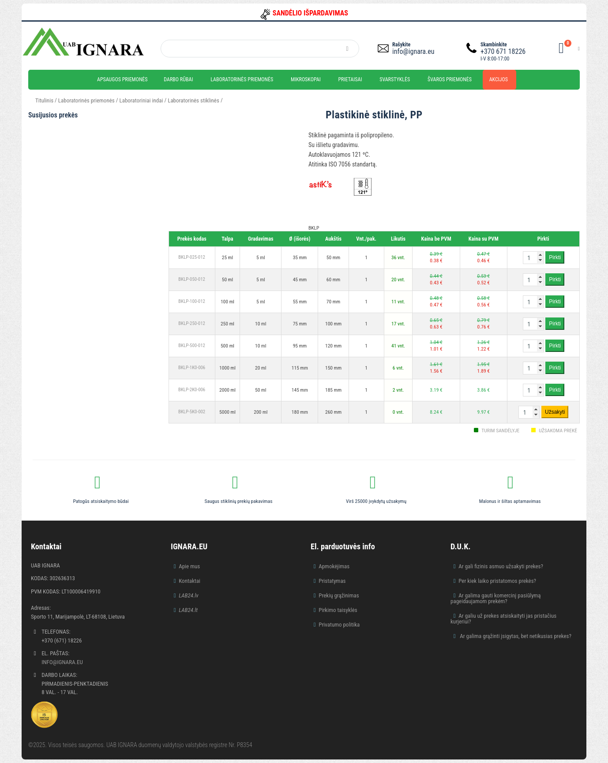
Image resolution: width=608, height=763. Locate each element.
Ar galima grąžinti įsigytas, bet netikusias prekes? (514, 636)
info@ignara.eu (413, 51)
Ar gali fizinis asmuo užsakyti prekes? (500, 566)
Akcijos (498, 79)
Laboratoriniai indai (141, 100)
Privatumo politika (339, 624)
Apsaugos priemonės (122, 79)
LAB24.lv (188, 595)
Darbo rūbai (178, 79)
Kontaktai (189, 581)
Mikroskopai (306, 79)
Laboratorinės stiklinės (193, 100)
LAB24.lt (188, 610)
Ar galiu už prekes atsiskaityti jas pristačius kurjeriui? (503, 618)
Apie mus (189, 566)
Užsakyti (555, 412)
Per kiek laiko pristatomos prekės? (497, 581)
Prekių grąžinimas (339, 595)
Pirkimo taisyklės (338, 610)
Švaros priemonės (450, 79)
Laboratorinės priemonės (241, 79)
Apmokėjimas (334, 566)
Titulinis (44, 100)
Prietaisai (350, 79)
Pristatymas (332, 581)
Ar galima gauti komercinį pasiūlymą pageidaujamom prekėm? (495, 598)
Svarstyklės (394, 79)
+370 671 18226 (502, 51)
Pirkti (555, 257)
